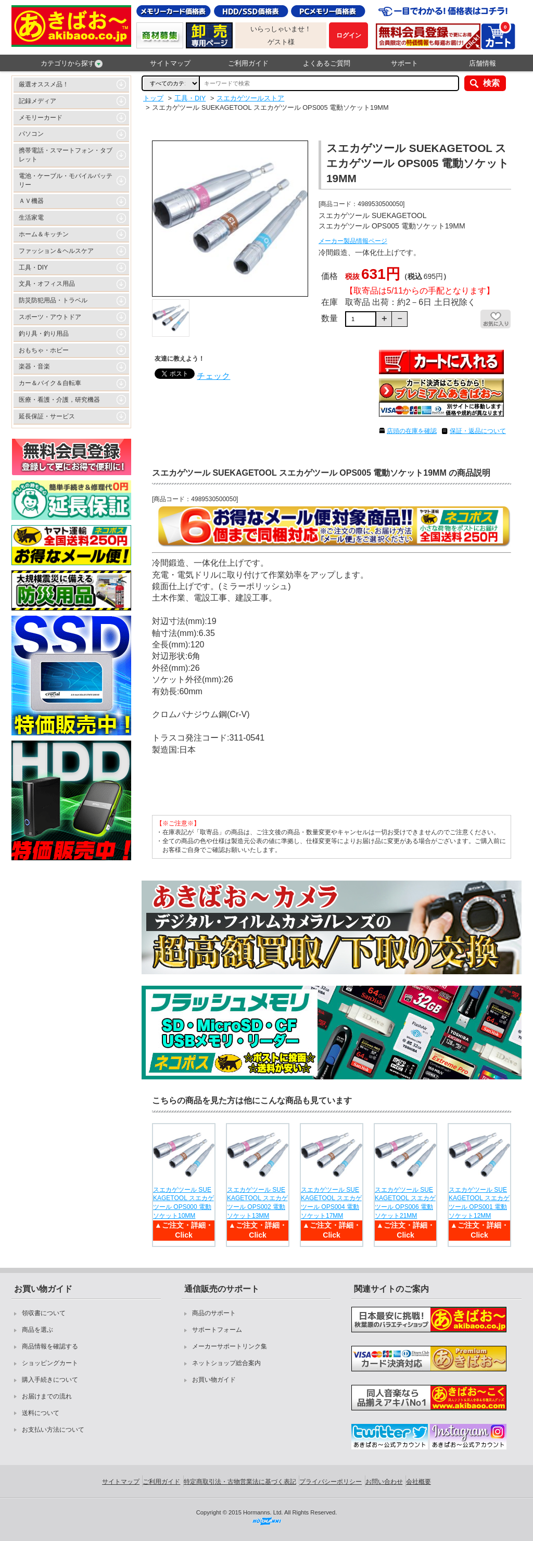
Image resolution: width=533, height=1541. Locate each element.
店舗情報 (482, 63)
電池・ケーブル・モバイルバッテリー (65, 180)
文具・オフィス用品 (47, 283)
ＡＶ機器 (31, 201)
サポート (404, 63)
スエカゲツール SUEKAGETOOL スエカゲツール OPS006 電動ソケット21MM (405, 1202)
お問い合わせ (384, 1482)
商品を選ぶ (37, 1329)
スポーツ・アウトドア (50, 317)
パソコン (31, 133)
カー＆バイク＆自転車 (50, 383)
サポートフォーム (217, 1329)
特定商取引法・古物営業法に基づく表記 (240, 1482)
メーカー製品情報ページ (353, 241)
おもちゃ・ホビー (44, 350)
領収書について (44, 1313)
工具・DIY (33, 267)
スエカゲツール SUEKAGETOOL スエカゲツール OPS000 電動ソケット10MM (183, 1202)
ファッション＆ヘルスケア (56, 250)
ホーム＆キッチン (44, 234)
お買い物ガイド (214, 1379)
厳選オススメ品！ (44, 84)
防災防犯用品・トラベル (53, 300)
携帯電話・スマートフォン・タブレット (65, 155)
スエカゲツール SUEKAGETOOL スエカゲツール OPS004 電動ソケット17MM (331, 1202)
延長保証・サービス (47, 416)
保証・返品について (478, 431)
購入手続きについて (50, 1379)
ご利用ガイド (248, 63)
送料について (40, 1413)
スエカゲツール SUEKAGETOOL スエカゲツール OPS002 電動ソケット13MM (257, 1202)
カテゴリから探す (72, 63)
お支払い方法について (53, 1429)
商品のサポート (214, 1313)
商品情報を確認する (50, 1346)
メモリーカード (40, 117)
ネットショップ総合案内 (226, 1363)
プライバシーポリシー (330, 1482)
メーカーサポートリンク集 (229, 1346)
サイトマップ (170, 63)
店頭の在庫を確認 (412, 431)
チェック (213, 376)
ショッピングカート (50, 1363)
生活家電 (31, 217)
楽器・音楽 (34, 366)
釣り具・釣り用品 (44, 333)
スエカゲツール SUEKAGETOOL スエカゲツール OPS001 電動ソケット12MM (479, 1202)
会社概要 (418, 1482)
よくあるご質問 (326, 63)
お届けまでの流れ (47, 1396)
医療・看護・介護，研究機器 (59, 399)
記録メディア (37, 101)
